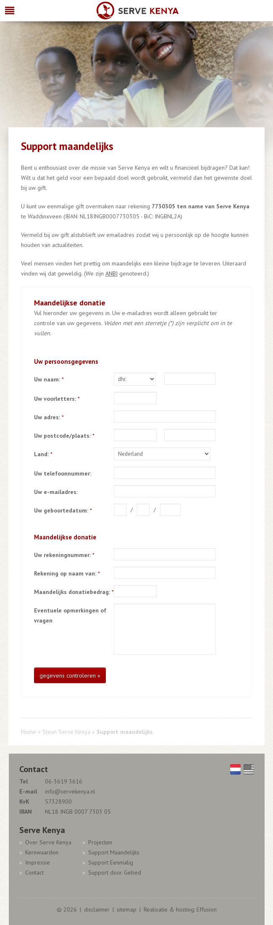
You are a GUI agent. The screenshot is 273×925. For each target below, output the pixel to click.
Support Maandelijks (113, 852)
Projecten (100, 842)
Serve (137, 11)
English (249, 769)
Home (28, 732)
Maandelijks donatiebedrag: (74, 592)
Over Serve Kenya (48, 842)
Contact (34, 872)
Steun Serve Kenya (66, 732)
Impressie (37, 862)
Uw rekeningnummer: (64, 555)
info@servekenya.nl (70, 791)
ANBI (111, 273)
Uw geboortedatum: (63, 510)
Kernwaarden (41, 852)
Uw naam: (49, 379)
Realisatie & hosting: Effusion (180, 909)
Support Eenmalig (110, 862)
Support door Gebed (114, 872)
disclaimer (97, 909)
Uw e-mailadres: (56, 492)
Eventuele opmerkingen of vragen (70, 615)
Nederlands (235, 769)
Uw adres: (49, 417)
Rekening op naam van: (67, 573)
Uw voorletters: (57, 398)
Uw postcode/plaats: (64, 435)
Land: (43, 454)
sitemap (126, 909)
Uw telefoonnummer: (62, 473)
